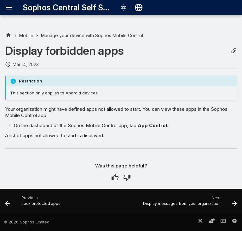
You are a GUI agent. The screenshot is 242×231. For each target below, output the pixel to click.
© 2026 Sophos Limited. (27, 222)
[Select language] (138, 7)
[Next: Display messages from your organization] (189, 203)
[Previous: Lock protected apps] (33, 203)
